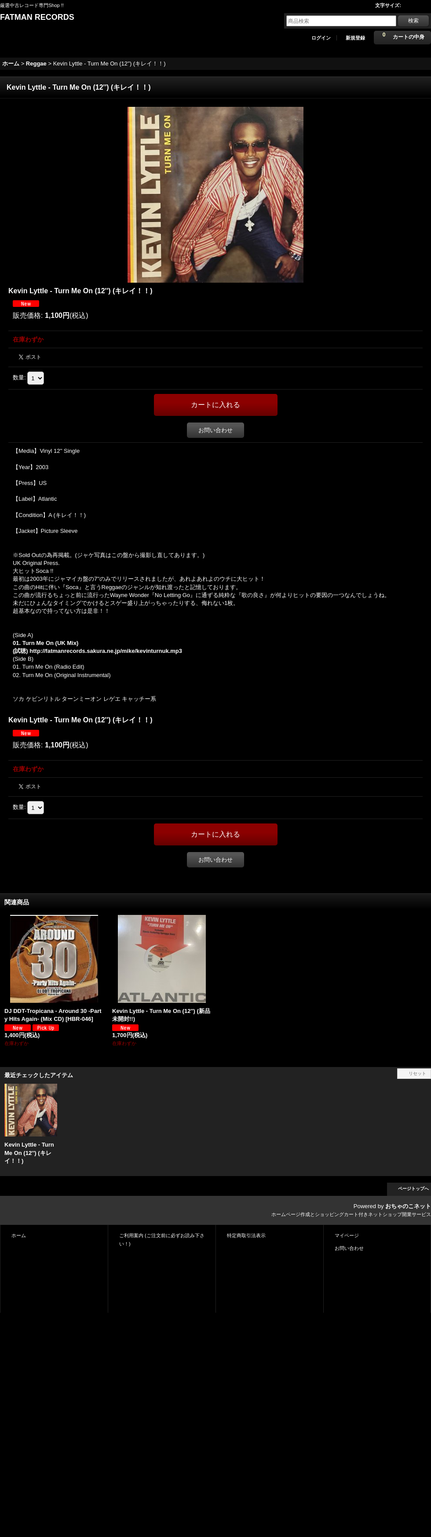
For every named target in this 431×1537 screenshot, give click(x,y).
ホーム (18, 1235)
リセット (417, 1073)
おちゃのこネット (408, 1206)
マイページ (347, 1235)
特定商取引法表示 (246, 1235)
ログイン (321, 37)
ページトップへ (413, 1188)
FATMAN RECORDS (37, 17)
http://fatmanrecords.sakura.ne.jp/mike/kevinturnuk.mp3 (105, 651)
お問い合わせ (215, 430)
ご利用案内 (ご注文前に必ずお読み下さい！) (162, 1239)
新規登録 (355, 37)
